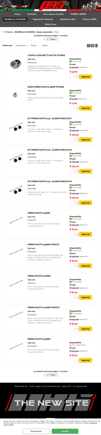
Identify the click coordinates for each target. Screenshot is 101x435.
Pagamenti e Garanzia (43, 19)
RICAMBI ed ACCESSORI (14, 19)
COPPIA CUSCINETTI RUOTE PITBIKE (46, 56)
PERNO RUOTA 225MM (39, 339)
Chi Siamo (31, 14)
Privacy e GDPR (90, 19)
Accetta (65, 431)
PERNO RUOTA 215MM (39, 213)
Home (17, 14)
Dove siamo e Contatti (54, 14)
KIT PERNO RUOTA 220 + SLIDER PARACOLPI (50, 150)
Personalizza (36, 431)
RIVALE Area (50, 25)
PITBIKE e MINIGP (79, 14)
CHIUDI (99, 421)
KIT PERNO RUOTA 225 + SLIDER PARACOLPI (50, 182)
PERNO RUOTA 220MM (39, 276)
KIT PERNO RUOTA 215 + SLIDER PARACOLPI (50, 119)
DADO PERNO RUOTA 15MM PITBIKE (46, 87)
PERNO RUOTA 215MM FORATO (43, 245)
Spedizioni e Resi (68, 19)
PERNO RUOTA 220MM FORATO (44, 308)
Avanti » (53, 40)
